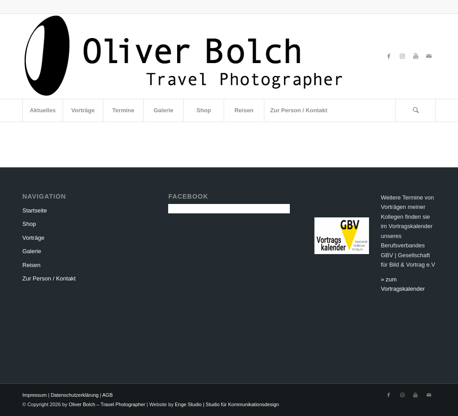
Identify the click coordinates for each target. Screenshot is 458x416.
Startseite (34, 210)
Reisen (31, 265)
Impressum (34, 395)
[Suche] (415, 110)
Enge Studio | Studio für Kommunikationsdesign (227, 404)
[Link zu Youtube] (415, 56)
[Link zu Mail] (429, 56)
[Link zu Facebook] (388, 56)
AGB (107, 395)
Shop (29, 224)
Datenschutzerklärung (74, 395)
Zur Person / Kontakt (49, 278)
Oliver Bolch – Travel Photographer (107, 404)
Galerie (31, 251)
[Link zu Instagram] (402, 56)
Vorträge (33, 237)
